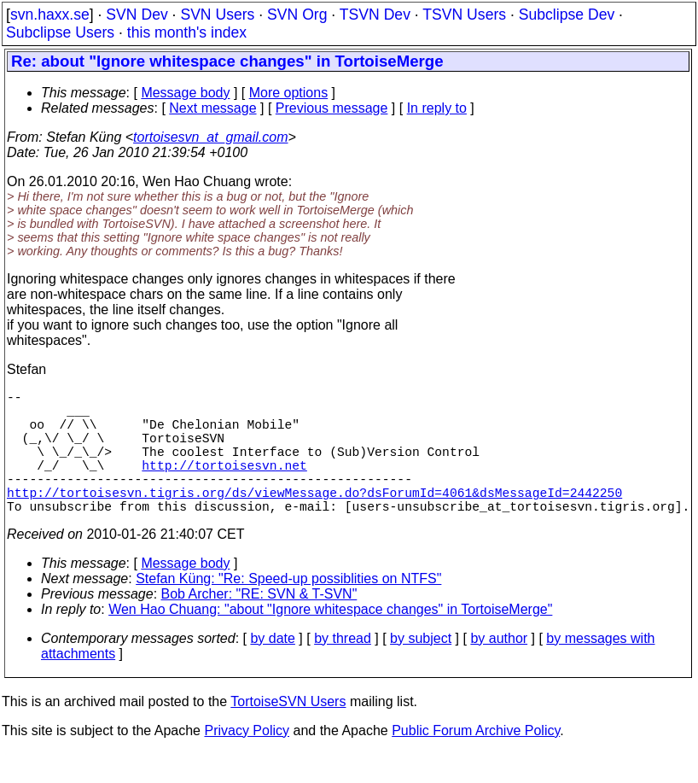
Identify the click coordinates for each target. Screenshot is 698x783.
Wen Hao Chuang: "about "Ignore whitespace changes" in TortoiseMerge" (330, 640)
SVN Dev (136, 14)
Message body (185, 92)
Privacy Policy (246, 761)
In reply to (437, 108)
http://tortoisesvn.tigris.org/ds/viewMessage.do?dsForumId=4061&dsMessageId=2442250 (314, 519)
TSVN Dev (375, 14)
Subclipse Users (60, 32)
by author (498, 669)
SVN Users (217, 14)
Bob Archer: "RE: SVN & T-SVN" (259, 624)
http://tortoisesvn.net (224, 485)
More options (289, 92)
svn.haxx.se (50, 14)
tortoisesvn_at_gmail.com (210, 137)
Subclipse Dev (566, 14)
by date (272, 669)
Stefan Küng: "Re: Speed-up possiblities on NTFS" (288, 609)
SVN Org (297, 14)
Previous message (332, 108)
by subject (420, 669)
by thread (342, 669)
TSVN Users (464, 14)
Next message (212, 108)
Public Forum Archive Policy (476, 761)
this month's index (187, 32)
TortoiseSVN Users (288, 732)
